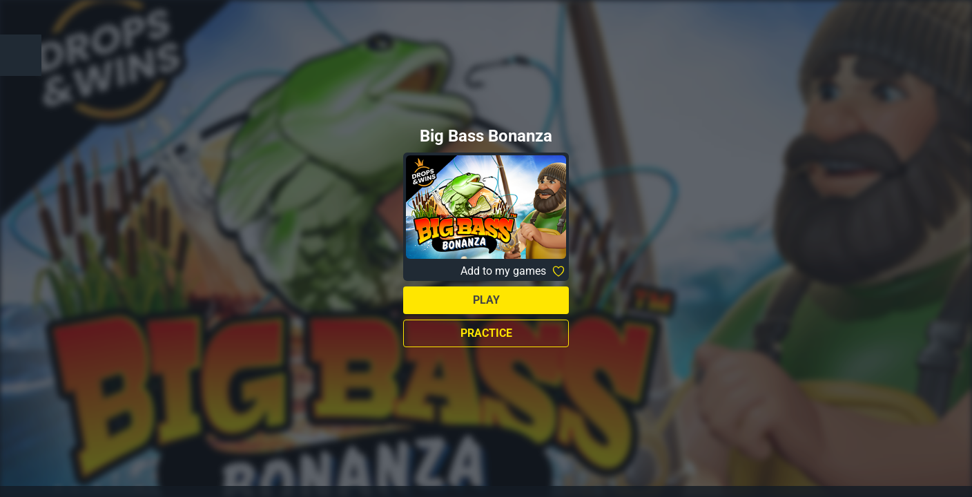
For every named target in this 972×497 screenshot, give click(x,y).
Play (486, 299)
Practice (486, 333)
